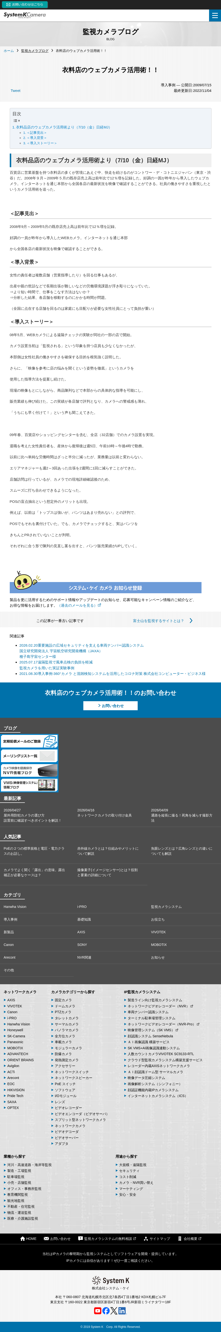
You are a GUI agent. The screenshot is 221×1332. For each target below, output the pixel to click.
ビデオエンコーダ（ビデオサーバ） (82, 1114)
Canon (9, 945)
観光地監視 (15, 1201)
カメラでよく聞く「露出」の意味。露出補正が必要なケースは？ (34, 872)
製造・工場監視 (19, 1171)
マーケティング (131, 1189)
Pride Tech (15, 1096)
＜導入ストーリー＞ (42, 143)
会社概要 (189, 1238)
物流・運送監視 (19, 1213)
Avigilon (13, 1066)
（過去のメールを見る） (79, 605)
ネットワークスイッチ (72, 1072)
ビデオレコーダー (68, 1108)
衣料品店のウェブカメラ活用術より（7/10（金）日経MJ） (64, 127)
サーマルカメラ (67, 1024)
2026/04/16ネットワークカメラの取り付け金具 (104, 812)
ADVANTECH (17, 1054)
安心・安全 (127, 1194)
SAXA (11, 1102)
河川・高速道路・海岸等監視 (29, 1165)
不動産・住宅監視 (21, 1206)
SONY (82, 945)
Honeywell (15, 1030)
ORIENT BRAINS (20, 1060)
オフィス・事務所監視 (24, 1189)
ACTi (11, 1072)
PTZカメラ (63, 1012)
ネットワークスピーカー (73, 1078)
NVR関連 (84, 957)
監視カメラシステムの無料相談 (107, 1238)
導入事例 (10, 919)
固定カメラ (63, 1000)
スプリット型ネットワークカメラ (80, 1120)
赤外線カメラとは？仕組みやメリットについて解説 (108, 851)
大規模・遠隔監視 (132, 1165)
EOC (11, 1084)
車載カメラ (63, 1042)
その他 (9, 970)
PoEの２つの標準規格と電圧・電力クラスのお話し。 (34, 851)
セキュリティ (129, 1171)
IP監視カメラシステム (142, 992)
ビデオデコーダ (67, 1132)
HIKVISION (16, 1090)
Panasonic (15, 1042)
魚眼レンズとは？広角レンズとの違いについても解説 (181, 851)
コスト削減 (127, 1177)
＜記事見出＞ (37, 133)
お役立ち (158, 919)
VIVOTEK (158, 932)
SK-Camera (16, 1036)
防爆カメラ (63, 1054)
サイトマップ (156, 1238)
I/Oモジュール (66, 1096)
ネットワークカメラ (20, 992)
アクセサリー (65, 1066)
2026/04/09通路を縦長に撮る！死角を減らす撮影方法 (181, 815)
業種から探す (15, 1156)
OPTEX (13, 1108)
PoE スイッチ (65, 1084)
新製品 (9, 932)
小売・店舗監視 (19, 1183)
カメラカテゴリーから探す (73, 992)
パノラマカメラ (67, 1030)
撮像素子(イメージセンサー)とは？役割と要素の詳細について (107, 872)
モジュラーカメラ (68, 1048)
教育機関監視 (17, 1194)
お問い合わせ (113, 706)
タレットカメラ (67, 1018)
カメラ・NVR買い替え (136, 1183)
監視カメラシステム (166, 907)
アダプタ (61, 1144)
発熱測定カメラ (67, 1060)
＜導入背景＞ (37, 138)
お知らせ (158, 957)
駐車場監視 (15, 1177)
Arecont (9, 957)
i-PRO (81, 907)
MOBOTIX (159, 945)
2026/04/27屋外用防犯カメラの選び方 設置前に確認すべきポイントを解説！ (33, 815)
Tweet (15, 90)
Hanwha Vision (15, 907)
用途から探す (126, 1156)
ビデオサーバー (67, 1138)
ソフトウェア (65, 1090)
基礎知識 (84, 919)
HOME (28, 1238)
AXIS (81, 932)
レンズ (60, 1102)
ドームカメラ (65, 1006)
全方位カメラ (65, 1036)
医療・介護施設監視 (22, 1218)
